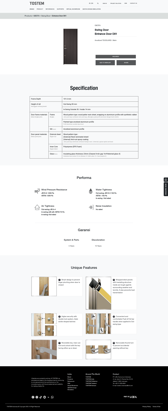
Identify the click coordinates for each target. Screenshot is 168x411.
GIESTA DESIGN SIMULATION (91, 9)
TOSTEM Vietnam (91, 385)
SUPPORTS (60, 9)
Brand (69, 377)
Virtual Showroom (73, 385)
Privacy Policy (146, 406)
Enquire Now (166, 189)
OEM (125, 3)
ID (90, 3)
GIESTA (37, 16)
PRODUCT (40, 9)
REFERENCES (50, 9)
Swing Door (45, 16)
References (71, 381)
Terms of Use (156, 406)
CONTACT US (133, 3)
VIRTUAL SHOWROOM (73, 9)
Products (28, 16)
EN (92, 3)
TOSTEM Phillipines (91, 381)
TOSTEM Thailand (91, 383)
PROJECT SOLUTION (115, 3)
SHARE (126, 62)
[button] (52, 46)
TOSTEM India (90, 379)
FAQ (69, 383)
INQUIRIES (115, 56)
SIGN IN (105, 3)
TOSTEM (88, 377)
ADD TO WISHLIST (105, 62)
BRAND (32, 9)
